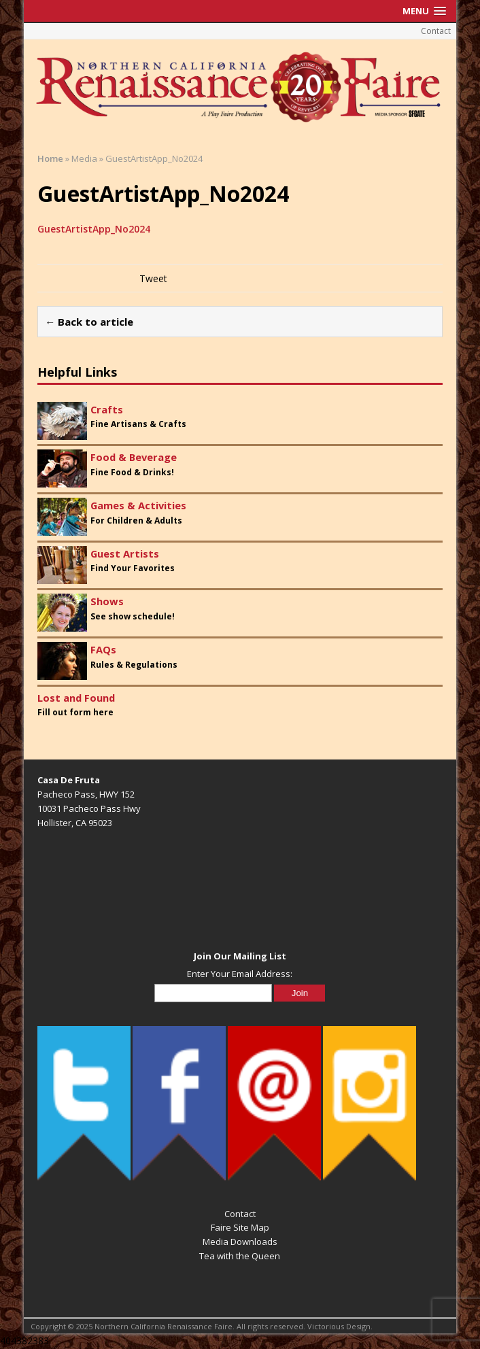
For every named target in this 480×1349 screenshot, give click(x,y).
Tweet (153, 278)
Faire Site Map (240, 1227)
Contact (436, 31)
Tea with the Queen (239, 1256)
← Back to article (89, 321)
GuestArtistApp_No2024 (93, 228)
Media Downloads (240, 1241)
